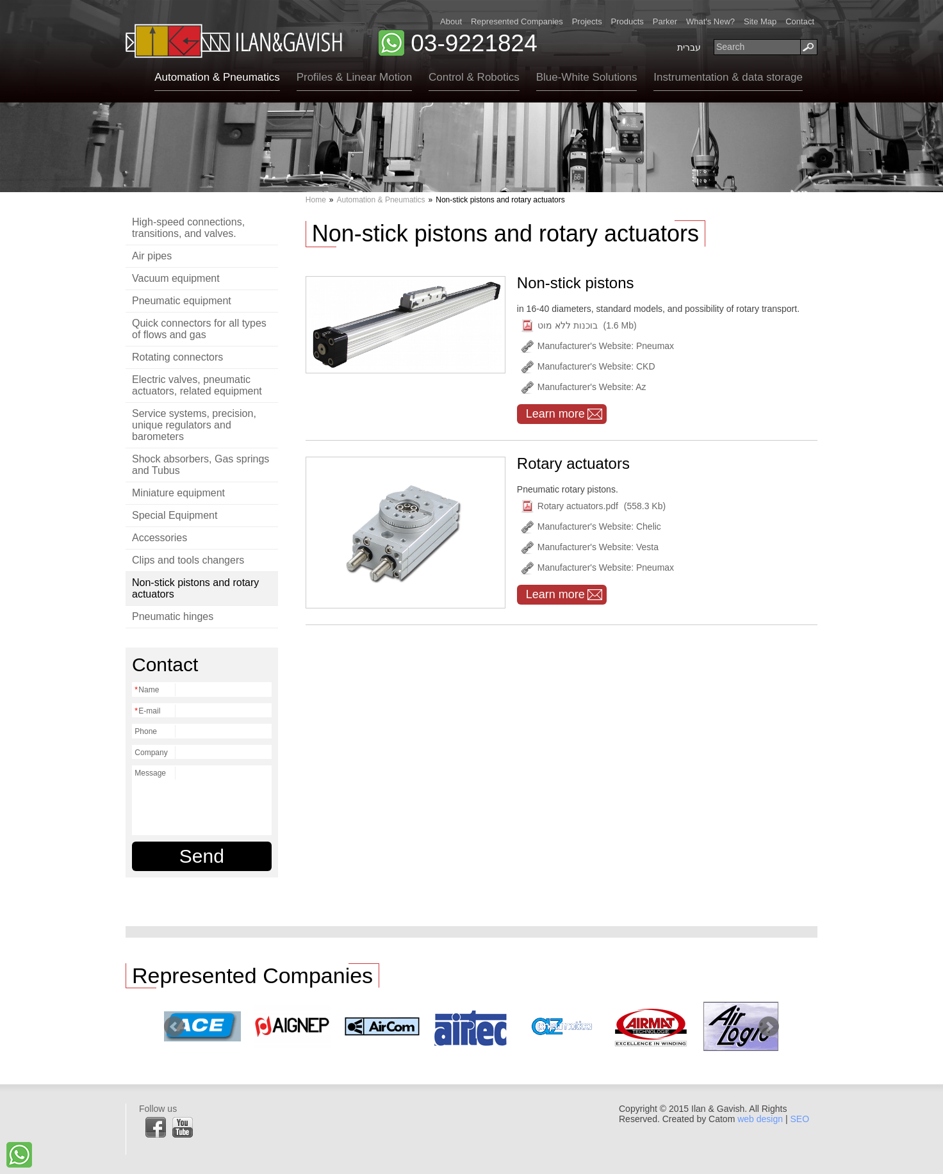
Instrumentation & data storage (727, 77)
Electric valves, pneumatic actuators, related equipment (197, 385)
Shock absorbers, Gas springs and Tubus (200, 464)
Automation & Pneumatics (217, 77)
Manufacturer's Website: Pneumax (597, 346)
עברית (689, 47)
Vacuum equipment (176, 278)
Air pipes (152, 255)
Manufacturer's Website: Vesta (589, 547)
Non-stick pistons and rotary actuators (195, 588)
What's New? (710, 21)
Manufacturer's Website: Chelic (590, 527)
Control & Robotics (474, 77)
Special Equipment (174, 515)
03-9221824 (474, 43)
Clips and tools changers (188, 560)
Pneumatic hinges (172, 616)
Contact (799, 21)
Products (627, 21)
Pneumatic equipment (181, 300)
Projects (587, 21)
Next (768, 1026)
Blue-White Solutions (586, 77)
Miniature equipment (178, 492)
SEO (799, 1119)
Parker (665, 21)
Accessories (159, 537)
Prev (174, 1026)
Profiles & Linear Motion (354, 77)
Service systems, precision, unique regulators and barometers (194, 425)
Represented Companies (517, 21)
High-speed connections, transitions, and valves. (188, 227)
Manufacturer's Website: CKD (587, 366)
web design (760, 1119)
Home (316, 199)
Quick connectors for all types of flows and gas (199, 329)
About (451, 21)
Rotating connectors (177, 357)
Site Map (760, 21)
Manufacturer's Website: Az (583, 387)
